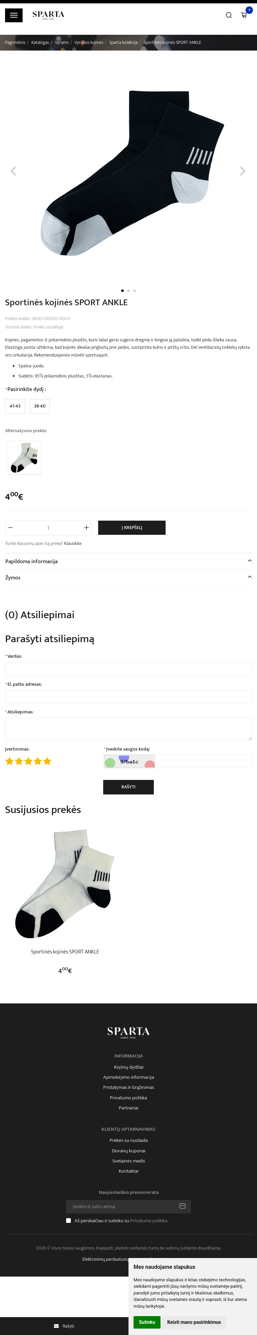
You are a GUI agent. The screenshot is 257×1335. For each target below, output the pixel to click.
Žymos (13, 577)
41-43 (15, 406)
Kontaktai (128, 1171)
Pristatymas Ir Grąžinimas (128, 1087)
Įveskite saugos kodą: (128, 749)
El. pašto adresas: (24, 684)
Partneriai (128, 1108)
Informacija (128, 1056)
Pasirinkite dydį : (26, 389)
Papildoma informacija (31, 561)
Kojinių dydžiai (128, 1067)
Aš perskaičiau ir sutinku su (121, 1221)
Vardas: (14, 656)
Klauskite (73, 543)
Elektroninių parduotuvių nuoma (112, 1259)
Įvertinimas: (17, 749)
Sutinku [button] (147, 1322)
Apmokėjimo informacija (128, 1077)
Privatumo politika (128, 1098)
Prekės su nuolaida (129, 1140)
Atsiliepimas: (20, 712)
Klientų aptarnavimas (128, 1129)
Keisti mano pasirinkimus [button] (194, 1322)
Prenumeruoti (182, 1206)
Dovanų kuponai (128, 1151)
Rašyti (128, 787)
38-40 (40, 406)
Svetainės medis (128, 1161)
